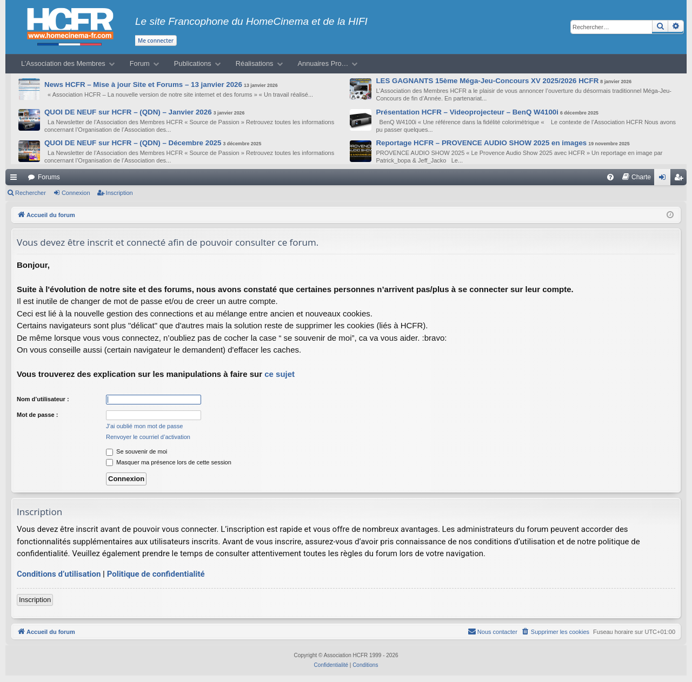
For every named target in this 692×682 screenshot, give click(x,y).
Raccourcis (16, 179)
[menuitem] (610, 177)
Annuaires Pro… (323, 63)
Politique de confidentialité (156, 574)
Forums (49, 177)
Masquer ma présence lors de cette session (168, 462)
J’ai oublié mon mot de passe (144, 426)
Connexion (76, 193)
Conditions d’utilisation (59, 574)
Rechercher (30, 193)
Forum (140, 63)
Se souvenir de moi (136, 451)
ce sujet (279, 374)
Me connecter (156, 40)
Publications (192, 63)
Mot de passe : (37, 414)
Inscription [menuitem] (681, 179)
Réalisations (255, 63)
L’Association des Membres (63, 63)
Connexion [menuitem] (664, 179)
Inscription (119, 193)
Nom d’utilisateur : (43, 399)
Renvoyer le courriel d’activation (148, 437)
